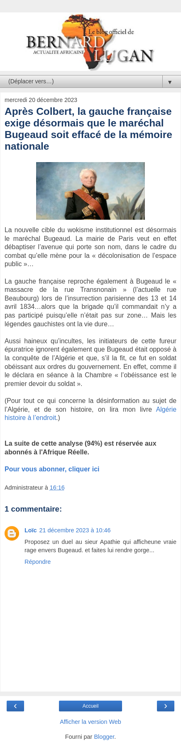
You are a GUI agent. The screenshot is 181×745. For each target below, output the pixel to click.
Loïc (30, 530)
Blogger (104, 736)
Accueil (91, 706)
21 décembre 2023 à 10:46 (75, 530)
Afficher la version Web (90, 721)
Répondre (37, 561)
